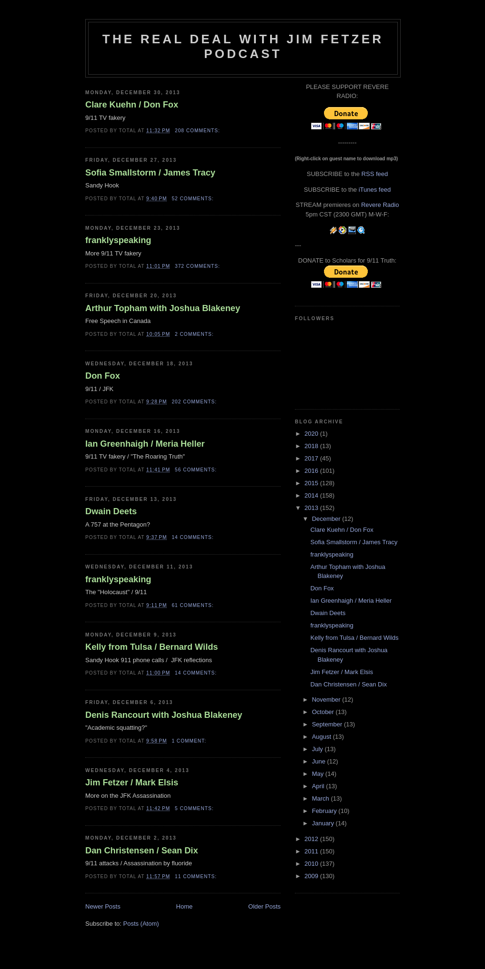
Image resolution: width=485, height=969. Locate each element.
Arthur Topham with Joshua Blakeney (162, 308)
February (325, 810)
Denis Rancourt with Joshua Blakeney (163, 715)
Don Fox (102, 376)
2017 (312, 458)
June (319, 761)
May (318, 773)
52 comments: (193, 198)
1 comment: (190, 741)
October (324, 711)
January (324, 823)
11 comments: (197, 876)
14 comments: (193, 537)
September (328, 724)
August (322, 736)
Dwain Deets (111, 511)
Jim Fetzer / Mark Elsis (131, 782)
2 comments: (195, 334)
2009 (312, 876)
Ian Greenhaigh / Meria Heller (145, 444)
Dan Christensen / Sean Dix (141, 850)
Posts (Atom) (141, 923)
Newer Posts (103, 906)
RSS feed (375, 173)
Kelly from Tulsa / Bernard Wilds (151, 647)
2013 (312, 507)
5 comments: (195, 808)
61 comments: (193, 605)
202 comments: (195, 401)
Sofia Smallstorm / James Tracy (150, 172)
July (318, 749)
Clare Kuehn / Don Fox (131, 104)
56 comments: (197, 469)
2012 (312, 838)
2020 (312, 433)
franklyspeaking (118, 240)
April (319, 786)
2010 (312, 863)
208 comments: (198, 130)
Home (184, 906)
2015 (312, 483)
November (327, 699)
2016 (312, 470)
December (327, 518)
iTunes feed (375, 189)
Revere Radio (380, 204)
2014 (312, 495)
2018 (312, 446)
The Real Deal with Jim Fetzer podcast (243, 46)
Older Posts (264, 906)
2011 (312, 851)
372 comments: (198, 266)
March (321, 798)
